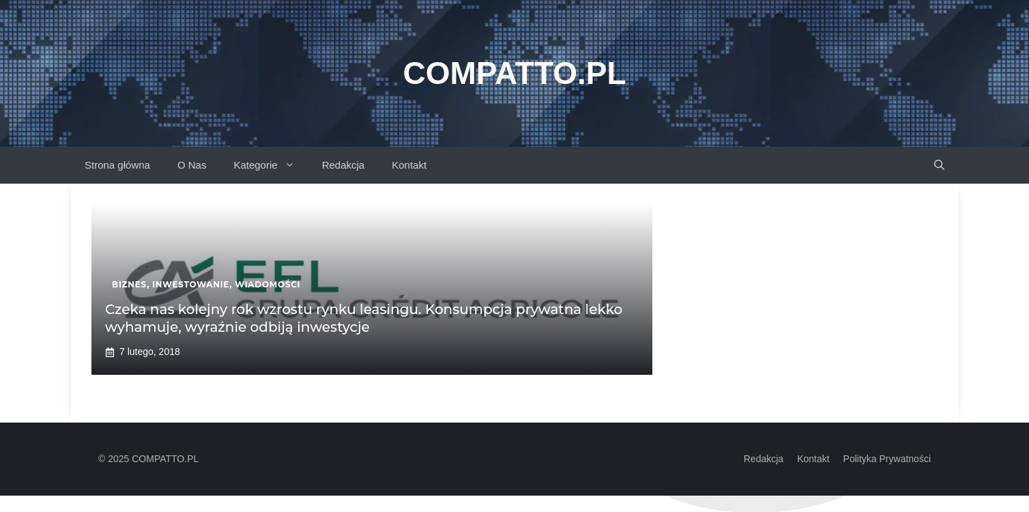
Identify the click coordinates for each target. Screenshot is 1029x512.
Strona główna (117, 165)
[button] (939, 165)
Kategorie (270, 165)
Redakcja (343, 165)
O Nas (192, 165)
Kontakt (409, 165)
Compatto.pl (514, 73)
